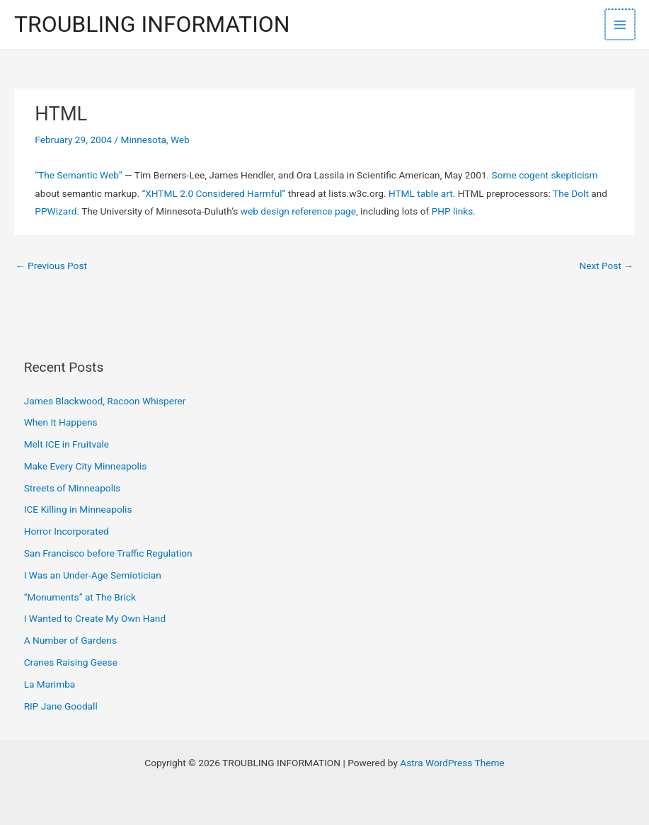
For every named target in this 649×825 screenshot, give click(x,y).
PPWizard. (57, 211)
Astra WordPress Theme (452, 762)
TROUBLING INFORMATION (152, 24)
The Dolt (571, 193)
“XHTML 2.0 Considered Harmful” (213, 193)
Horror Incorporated (66, 531)
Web (180, 139)
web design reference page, (299, 211)
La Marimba (50, 684)
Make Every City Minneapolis (85, 466)
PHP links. (454, 211)
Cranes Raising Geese (70, 662)
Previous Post (51, 265)
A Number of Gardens (70, 640)
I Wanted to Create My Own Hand (95, 618)
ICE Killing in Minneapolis (78, 509)
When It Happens (61, 422)
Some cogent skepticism (545, 175)
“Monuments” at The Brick (80, 597)
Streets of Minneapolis (72, 488)
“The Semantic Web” (78, 175)
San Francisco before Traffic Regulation (108, 553)
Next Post (606, 265)
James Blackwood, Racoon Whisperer (105, 400)
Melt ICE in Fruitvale (66, 444)
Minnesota (143, 139)
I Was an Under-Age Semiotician (92, 575)
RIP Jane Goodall (61, 706)
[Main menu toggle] (621, 24)
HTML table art (421, 193)
